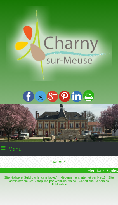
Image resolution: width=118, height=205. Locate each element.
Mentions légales (102, 170)
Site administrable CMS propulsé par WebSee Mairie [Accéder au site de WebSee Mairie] (61, 179)
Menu (15, 148)
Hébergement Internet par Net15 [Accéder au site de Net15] (83, 177)
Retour (59, 162)
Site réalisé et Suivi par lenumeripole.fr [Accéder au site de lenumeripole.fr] (31, 177)
